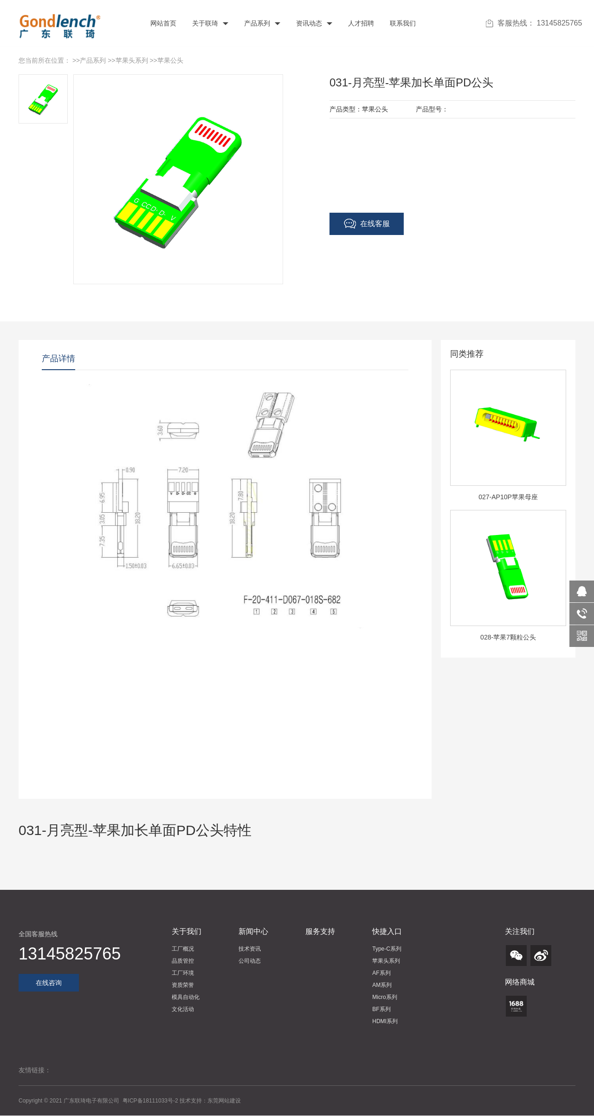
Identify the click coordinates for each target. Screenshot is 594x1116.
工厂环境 (183, 973)
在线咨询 (49, 982)
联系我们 (402, 23)
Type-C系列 (386, 949)
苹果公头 (170, 60)
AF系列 (381, 973)
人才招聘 (360, 23)
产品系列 (261, 23)
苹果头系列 (132, 60)
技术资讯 (250, 949)
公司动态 (250, 961)
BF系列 (381, 1009)
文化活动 (183, 1009)
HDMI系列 (385, 1021)
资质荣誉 (183, 985)
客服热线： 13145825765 (534, 23)
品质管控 (183, 961)
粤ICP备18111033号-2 (151, 1100)
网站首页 (163, 23)
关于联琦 (209, 23)
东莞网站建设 (224, 1100)
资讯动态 (313, 23)
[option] (508, 440)
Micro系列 (384, 997)
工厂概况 (183, 949)
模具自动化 (186, 997)
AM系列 (382, 985)
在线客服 (367, 224)
